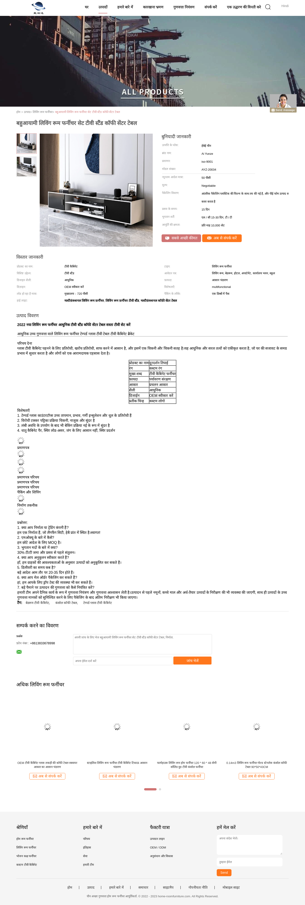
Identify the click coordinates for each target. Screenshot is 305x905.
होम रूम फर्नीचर (25, 839)
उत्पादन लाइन (157, 839)
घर (87, 7)
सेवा (85, 856)
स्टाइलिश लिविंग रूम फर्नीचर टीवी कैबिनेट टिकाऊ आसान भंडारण (117, 765)
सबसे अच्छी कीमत (181, 238)
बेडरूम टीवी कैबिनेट (37, 603)
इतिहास (87, 847)
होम (69, 887)
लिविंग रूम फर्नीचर (26, 847)
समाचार (143, 887)
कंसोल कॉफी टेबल (66, 603)
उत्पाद (90, 887)
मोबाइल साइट (231, 887)
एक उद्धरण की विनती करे (244, 7)
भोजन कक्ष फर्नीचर (26, 856)
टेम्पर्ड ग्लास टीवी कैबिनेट (97, 603)
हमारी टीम (88, 864)
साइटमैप (168, 887)
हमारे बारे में (125, 7)
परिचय (86, 839)
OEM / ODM (158, 847)
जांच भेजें (193, 661)
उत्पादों (102, 7)
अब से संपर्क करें (222, 238)
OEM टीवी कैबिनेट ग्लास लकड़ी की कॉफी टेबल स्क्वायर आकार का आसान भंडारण (47, 765)
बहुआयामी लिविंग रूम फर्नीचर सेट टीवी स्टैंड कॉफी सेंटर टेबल (87, 112)
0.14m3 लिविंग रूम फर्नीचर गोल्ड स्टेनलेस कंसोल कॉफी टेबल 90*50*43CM (256, 765)
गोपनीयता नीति (198, 887)
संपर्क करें (210, 7)
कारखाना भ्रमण (153, 7)
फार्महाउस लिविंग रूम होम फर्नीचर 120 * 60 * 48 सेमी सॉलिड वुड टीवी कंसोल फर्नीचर (186, 765)
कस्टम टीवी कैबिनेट (26, 864)
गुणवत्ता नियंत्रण (183, 7)
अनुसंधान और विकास (161, 856)
